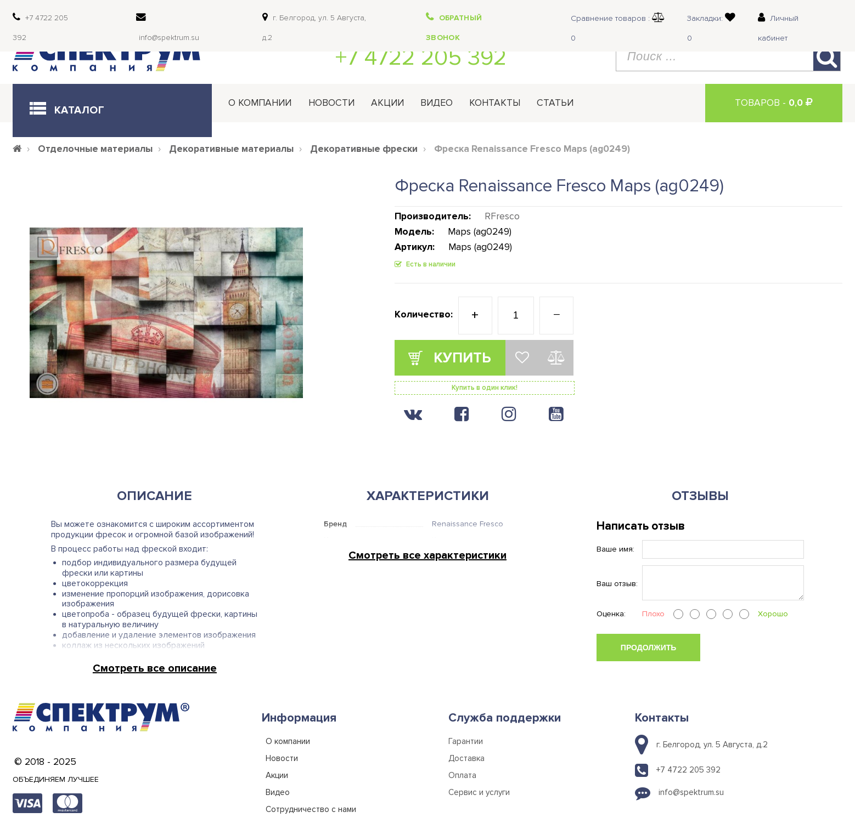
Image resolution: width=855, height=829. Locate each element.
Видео (436, 103)
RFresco (502, 216)
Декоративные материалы (231, 149)
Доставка (466, 758)
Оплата (462, 775)
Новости (331, 103)
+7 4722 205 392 (421, 57)
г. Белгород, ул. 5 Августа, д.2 (712, 744)
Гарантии (465, 741)
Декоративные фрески (364, 149)
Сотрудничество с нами (311, 809)
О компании (259, 103)
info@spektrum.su (691, 792)
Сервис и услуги (479, 792)
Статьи (555, 103)
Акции (387, 103)
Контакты (494, 103)
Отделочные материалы (95, 149)
